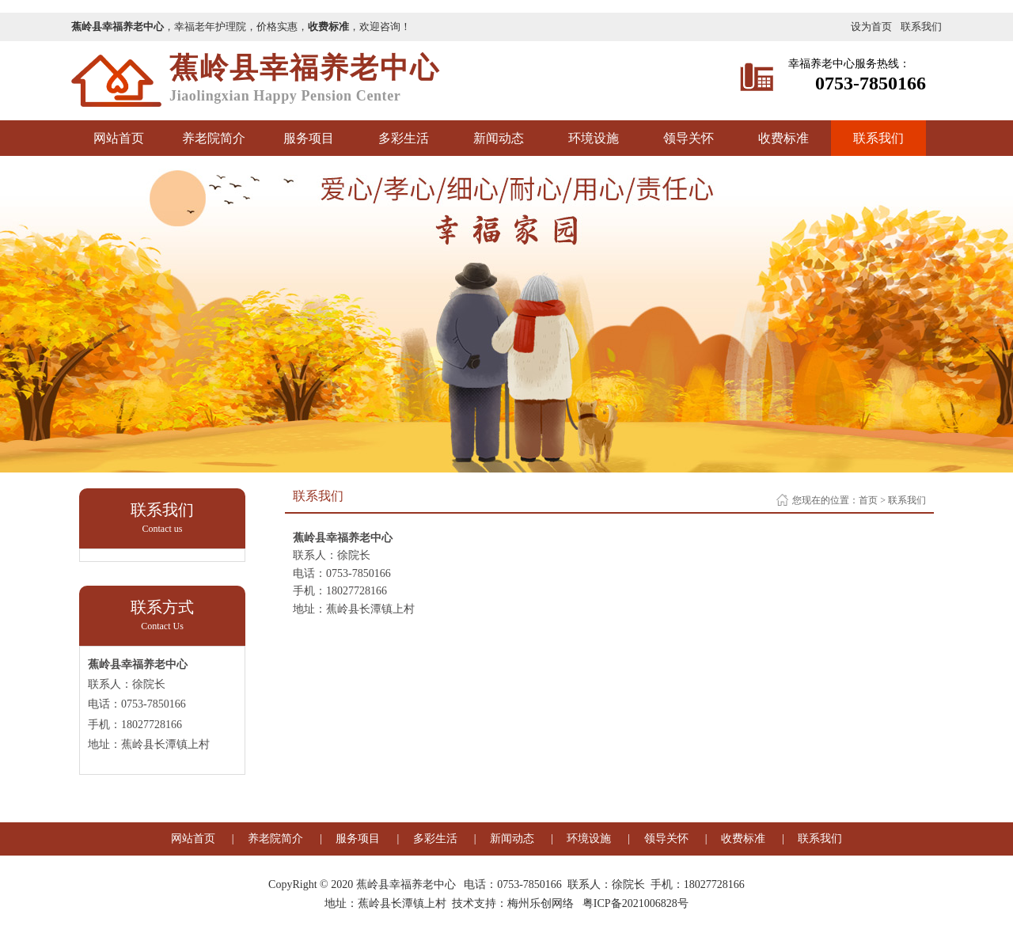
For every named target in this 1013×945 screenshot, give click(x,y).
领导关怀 (688, 138)
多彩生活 (403, 138)
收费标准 (783, 138)
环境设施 (593, 138)
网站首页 (118, 138)
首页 (868, 500)
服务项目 (308, 138)
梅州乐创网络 (540, 903)
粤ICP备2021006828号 (635, 903)
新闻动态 (498, 138)
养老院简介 (213, 138)
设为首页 (871, 26)
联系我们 (921, 26)
